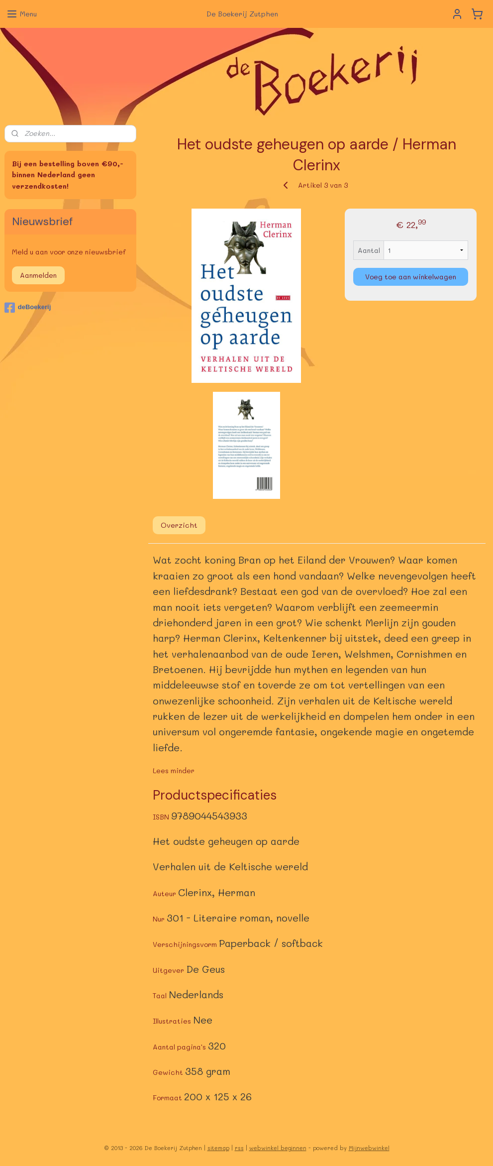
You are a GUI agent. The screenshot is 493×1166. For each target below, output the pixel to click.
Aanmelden (38, 275)
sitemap (218, 1148)
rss (239, 1148)
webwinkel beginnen (277, 1148)
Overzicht (179, 525)
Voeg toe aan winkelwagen (410, 276)
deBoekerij (27, 308)
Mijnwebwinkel (369, 1148)
